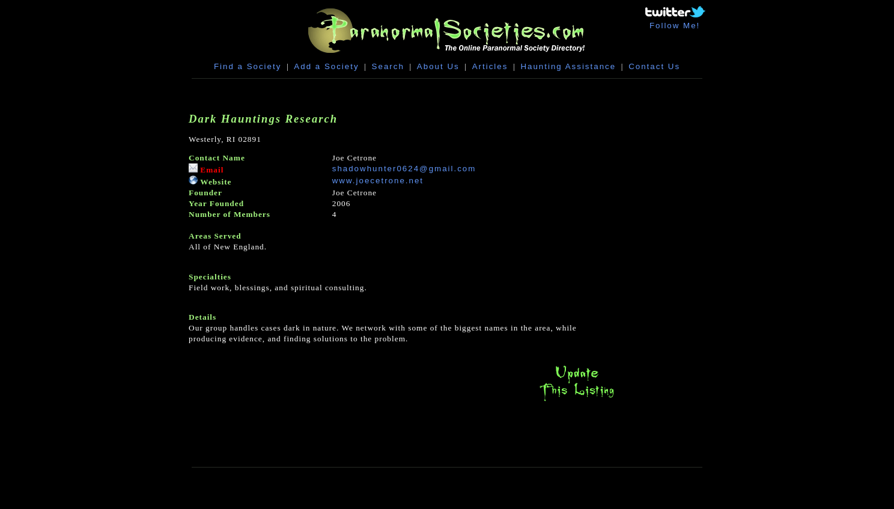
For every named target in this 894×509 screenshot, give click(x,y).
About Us (438, 66)
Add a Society (326, 66)
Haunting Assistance (568, 66)
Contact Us (654, 66)
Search (388, 66)
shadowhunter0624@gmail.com (404, 168)
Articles (490, 66)
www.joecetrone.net (378, 180)
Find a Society (247, 66)
